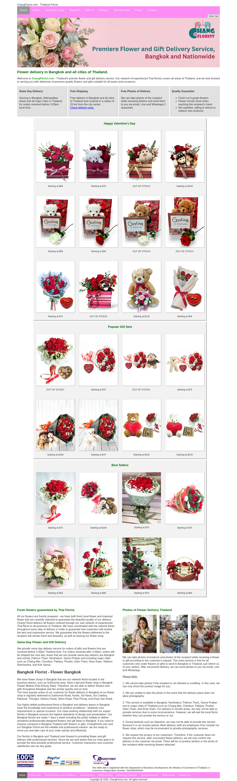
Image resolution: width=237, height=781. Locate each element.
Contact (152, 10)
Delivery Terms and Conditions (60, 775)
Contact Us (184, 775)
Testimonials (168, 775)
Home (23, 10)
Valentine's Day (54, 10)
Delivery (104, 10)
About (36, 10)
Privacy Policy (87, 775)
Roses (74, 10)
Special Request (149, 775)
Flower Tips (35, 775)
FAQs (138, 10)
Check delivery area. (82, 107)
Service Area (122, 10)
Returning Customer (127, 775)
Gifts (89, 10)
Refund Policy (105, 775)
